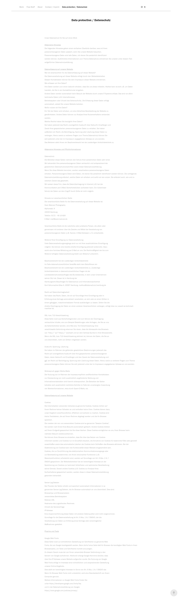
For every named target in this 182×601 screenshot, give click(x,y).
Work (21, 7)
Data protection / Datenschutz (74, 7)
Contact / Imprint (52, 7)
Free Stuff (31, 7)
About (40, 7)
